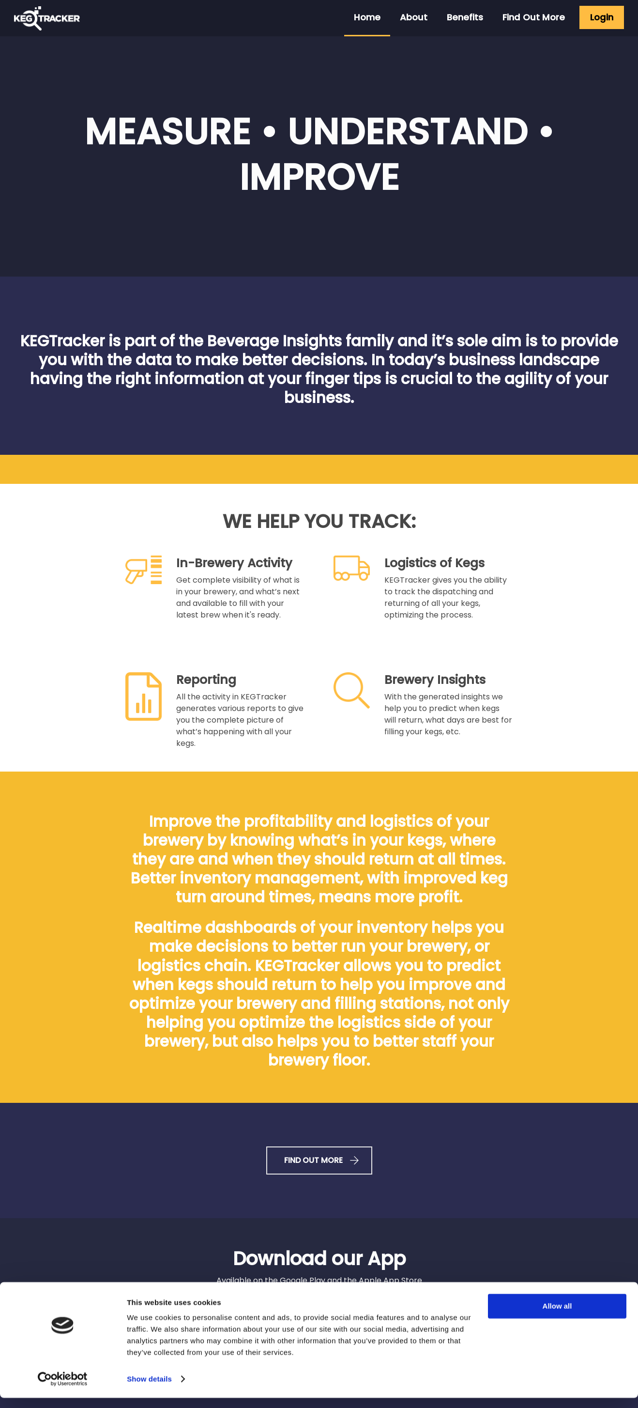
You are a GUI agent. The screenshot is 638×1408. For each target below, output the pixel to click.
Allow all (557, 1316)
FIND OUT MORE (319, 1160)
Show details (149, 1389)
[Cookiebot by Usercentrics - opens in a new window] (62, 1389)
